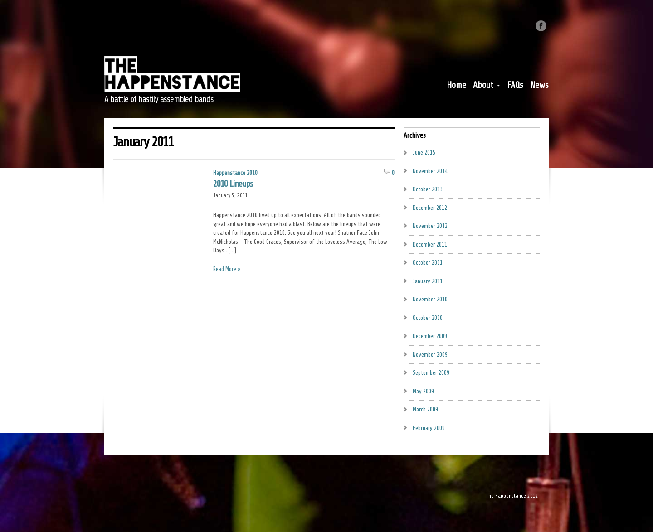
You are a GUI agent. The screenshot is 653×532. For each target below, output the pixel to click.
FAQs (515, 85)
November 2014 (430, 171)
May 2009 (423, 391)
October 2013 (428, 189)
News (539, 85)
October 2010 (428, 317)
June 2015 (424, 152)
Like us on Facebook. (541, 25)
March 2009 (425, 409)
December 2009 (430, 336)
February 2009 (429, 428)
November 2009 (430, 354)
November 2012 (430, 225)
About (486, 87)
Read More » (226, 269)
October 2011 (428, 262)
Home (456, 85)
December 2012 (430, 207)
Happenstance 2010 (235, 172)
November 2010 (430, 299)
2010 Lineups (233, 184)
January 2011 (428, 281)
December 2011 (430, 244)
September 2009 (431, 372)
